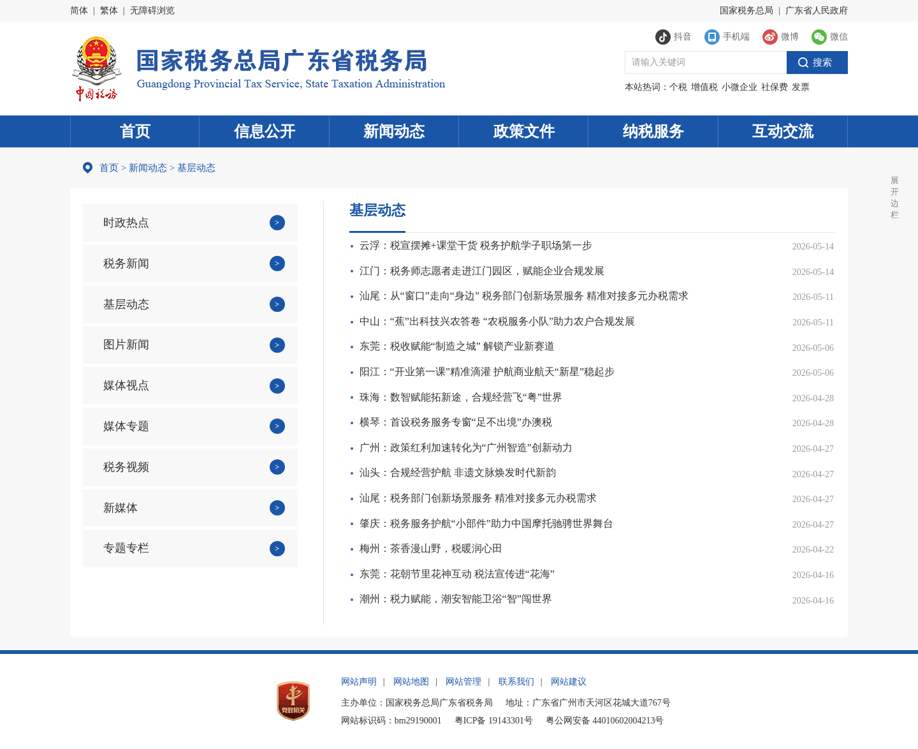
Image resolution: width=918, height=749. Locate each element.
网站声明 (359, 681)
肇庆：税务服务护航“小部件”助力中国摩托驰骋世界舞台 (486, 523)
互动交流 (782, 131)
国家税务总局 (746, 10)
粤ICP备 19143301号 (494, 720)
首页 (135, 131)
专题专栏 (126, 548)
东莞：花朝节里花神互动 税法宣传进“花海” (457, 573)
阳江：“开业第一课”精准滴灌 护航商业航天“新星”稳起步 (487, 371)
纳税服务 (653, 131)
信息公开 (264, 131)
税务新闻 (126, 263)
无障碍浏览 (152, 10)
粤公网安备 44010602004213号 (605, 720)
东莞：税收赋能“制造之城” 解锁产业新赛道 (457, 346)
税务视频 (126, 467)
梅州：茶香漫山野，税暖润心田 (431, 548)
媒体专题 (126, 426)
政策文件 (524, 131)
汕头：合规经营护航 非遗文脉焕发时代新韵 (458, 472)
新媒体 (120, 507)
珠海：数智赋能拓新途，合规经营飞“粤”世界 (461, 397)
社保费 (774, 87)
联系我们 (516, 681)
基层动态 (126, 304)
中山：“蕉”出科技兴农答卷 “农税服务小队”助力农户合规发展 (497, 321)
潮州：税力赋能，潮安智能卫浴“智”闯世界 (456, 598)
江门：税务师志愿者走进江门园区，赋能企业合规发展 (482, 270)
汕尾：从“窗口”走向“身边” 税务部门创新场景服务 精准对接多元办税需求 (524, 295)
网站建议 (568, 681)
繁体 (109, 10)
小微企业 (739, 87)
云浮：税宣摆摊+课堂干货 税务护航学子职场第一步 (476, 245)
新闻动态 (394, 131)
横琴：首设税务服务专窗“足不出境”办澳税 (456, 422)
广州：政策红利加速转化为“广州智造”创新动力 (466, 447)
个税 (678, 87)
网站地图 (411, 681)
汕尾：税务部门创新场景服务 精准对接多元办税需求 (478, 498)
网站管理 (463, 681)
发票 (801, 87)
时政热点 (126, 222)
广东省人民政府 (816, 10)
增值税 (704, 87)
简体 (79, 10)
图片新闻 (126, 344)
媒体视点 (126, 385)
